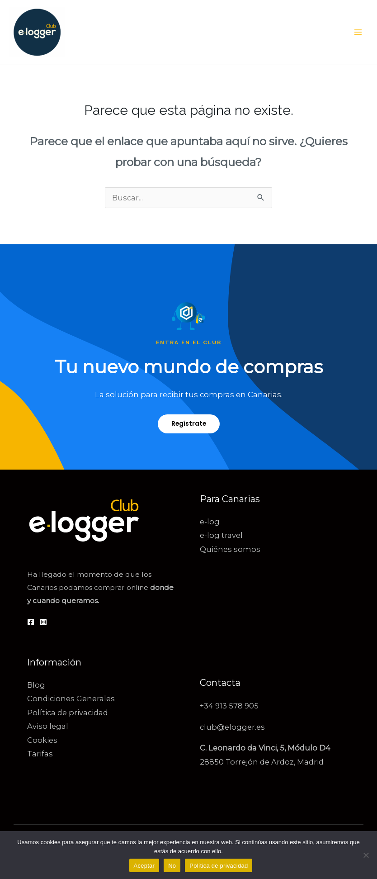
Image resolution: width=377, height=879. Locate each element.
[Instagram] (43, 622)
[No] (365, 855)
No (172, 865)
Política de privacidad (67, 712)
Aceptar (144, 865)
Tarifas (40, 753)
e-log (210, 521)
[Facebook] (30, 622)
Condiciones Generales (71, 698)
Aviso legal (47, 726)
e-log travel (221, 535)
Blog (36, 684)
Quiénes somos (230, 549)
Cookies (42, 740)
